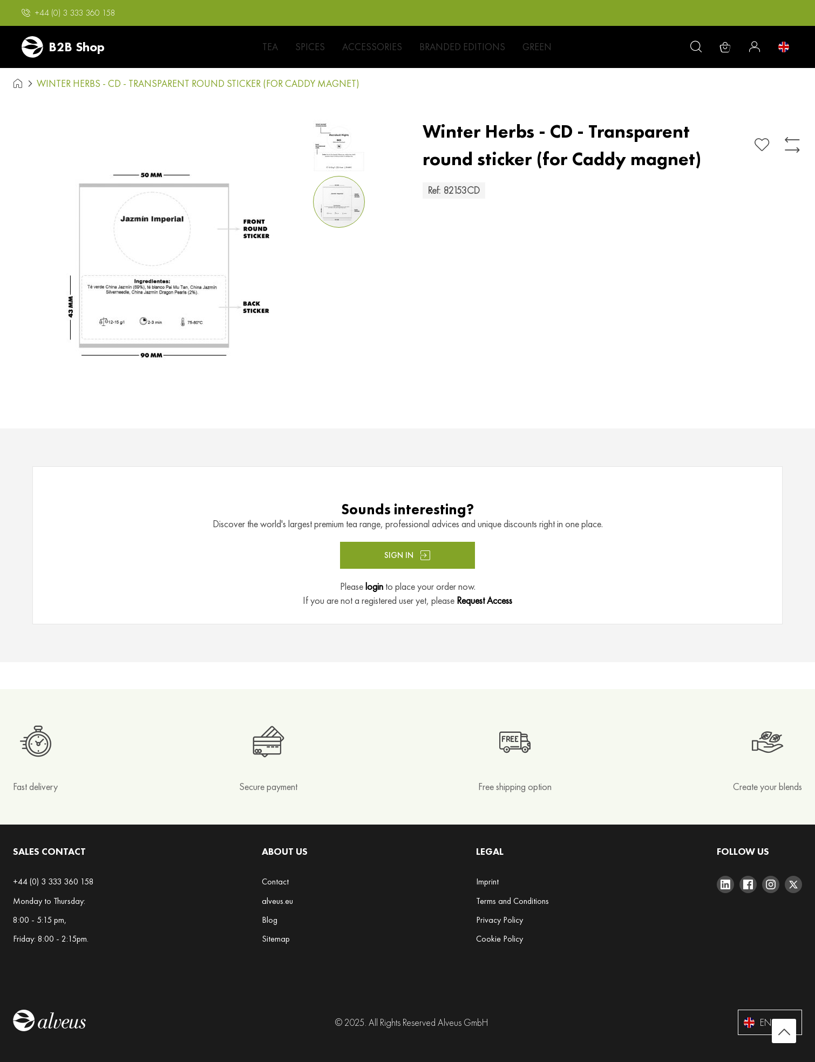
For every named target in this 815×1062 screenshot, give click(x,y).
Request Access (484, 600)
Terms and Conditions (512, 901)
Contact (275, 881)
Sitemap (276, 938)
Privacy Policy (499, 919)
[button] (69, 13)
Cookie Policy (499, 938)
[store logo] (63, 47)
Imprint (487, 881)
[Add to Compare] (792, 144)
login (374, 586)
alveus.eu (277, 901)
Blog (269, 919)
